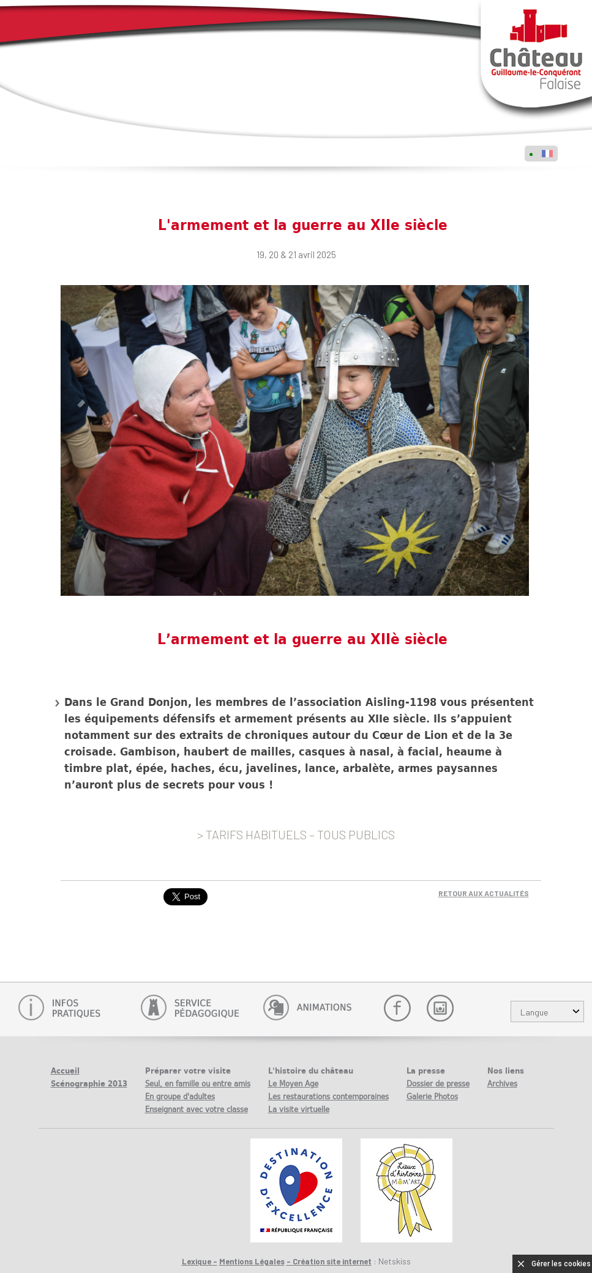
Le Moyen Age (293, 1083)
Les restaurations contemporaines (328, 1096)
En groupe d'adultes (180, 1096)
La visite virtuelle (298, 1109)
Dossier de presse (438, 1083)
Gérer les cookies (561, 1264)
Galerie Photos (432, 1096)
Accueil (65, 1070)
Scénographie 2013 (89, 1083)
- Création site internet (329, 1261)
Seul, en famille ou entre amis (197, 1083)
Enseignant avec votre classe (196, 1109)
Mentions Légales (252, 1261)
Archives (502, 1083)
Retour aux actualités (483, 893)
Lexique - (199, 1261)
